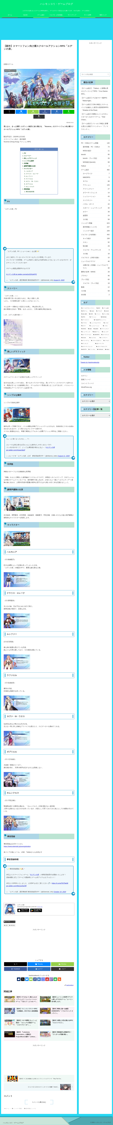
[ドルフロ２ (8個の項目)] (94, 337)
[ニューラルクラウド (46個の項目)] (96, 323)
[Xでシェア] (9, 112)
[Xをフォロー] (23, 979)
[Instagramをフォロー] (43, 979)
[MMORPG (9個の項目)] (96, 335)
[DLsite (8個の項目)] (84, 337)
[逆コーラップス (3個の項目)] (102, 343)
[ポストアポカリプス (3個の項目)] (103, 346)
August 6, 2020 (59, 280)
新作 (6, 925)
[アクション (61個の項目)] (94, 317)
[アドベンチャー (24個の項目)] (104, 329)
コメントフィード (87, 383)
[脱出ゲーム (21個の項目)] (96, 332)
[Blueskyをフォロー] (27, 979)
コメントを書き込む (39, 1102)
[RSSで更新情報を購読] (59, 979)
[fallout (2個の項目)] (107, 349)
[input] (95, 74)
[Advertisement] (39, 56)
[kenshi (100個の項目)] (107, 311)
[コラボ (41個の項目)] (106, 323)
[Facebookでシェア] (45, 112)
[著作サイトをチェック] (18, 979)
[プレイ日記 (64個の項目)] (106, 314)
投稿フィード (86, 379)
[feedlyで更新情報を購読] (55, 979)
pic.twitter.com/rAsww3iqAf (15, 450)
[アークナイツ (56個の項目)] (87, 320)
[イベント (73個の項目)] (97, 314)
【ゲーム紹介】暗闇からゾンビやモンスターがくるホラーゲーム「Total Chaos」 (94, 117)
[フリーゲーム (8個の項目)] (85, 340)
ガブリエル (29, 184)
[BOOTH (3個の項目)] (84, 349)
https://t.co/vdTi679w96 (60, 883)
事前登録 (27, 189)
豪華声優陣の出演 (29, 166)
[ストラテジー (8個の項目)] (104, 337)
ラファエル (29, 179)
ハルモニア (29, 171)
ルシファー (29, 176)
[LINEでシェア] (68, 112)
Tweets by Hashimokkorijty (90, 362)
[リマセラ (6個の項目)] (106, 340)
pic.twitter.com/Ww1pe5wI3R (16, 886)
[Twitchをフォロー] (51, 979)
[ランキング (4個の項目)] (87, 343)
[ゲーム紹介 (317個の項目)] (106, 308)
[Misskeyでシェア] (33, 112)
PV (25, 153)
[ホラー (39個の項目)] (84, 326)
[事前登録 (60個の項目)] (105, 317)
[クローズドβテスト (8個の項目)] (96, 340)
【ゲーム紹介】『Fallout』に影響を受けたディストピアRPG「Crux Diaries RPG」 (94, 91)
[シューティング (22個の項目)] (86, 332)
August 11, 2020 (64, 456)
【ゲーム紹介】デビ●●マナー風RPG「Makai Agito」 (94, 99)
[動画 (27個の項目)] (90, 329)
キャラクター (28, 168)
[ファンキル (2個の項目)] (92, 349)
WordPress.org (86, 387)
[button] (39, 117)
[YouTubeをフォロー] (47, 979)
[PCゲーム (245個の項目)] (85, 311)
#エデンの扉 (10, 274)
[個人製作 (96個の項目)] (84, 314)
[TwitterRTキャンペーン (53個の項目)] (101, 320)
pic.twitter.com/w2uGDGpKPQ (26, 274)
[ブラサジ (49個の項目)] (85, 323)
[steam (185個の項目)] (92, 311)
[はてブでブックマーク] (57, 112)
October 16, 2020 (60, 892)
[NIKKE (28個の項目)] (84, 329)
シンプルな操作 (29, 161)
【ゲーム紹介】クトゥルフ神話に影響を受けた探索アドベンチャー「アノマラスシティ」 (94, 126)
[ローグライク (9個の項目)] (105, 335)
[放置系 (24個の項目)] (96, 329)
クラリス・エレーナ (32, 174)
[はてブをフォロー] (39, 979)
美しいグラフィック (30, 158)
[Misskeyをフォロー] (31, 979)
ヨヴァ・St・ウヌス (32, 181)
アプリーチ (39, 906)
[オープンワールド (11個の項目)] (86, 335)
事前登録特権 (30, 191)
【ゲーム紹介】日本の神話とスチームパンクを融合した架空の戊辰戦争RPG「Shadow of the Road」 (94, 107)
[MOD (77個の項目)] (91, 314)
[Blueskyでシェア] (21, 112)
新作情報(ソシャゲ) (9, 921)
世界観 (26, 163)
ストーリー (27, 156)
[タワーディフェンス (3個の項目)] (88, 346)
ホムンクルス (30, 186)
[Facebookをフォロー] (35, 979)
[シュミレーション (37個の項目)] (95, 326)
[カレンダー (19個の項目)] (105, 332)
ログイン (84, 376)
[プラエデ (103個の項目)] (99, 311)
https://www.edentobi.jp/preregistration (17, 846)
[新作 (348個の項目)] (98, 308)
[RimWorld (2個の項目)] (100, 349)
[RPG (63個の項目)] (85, 317)
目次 (36, 149)
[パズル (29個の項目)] (106, 326)
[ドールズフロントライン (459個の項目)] (88, 308)
